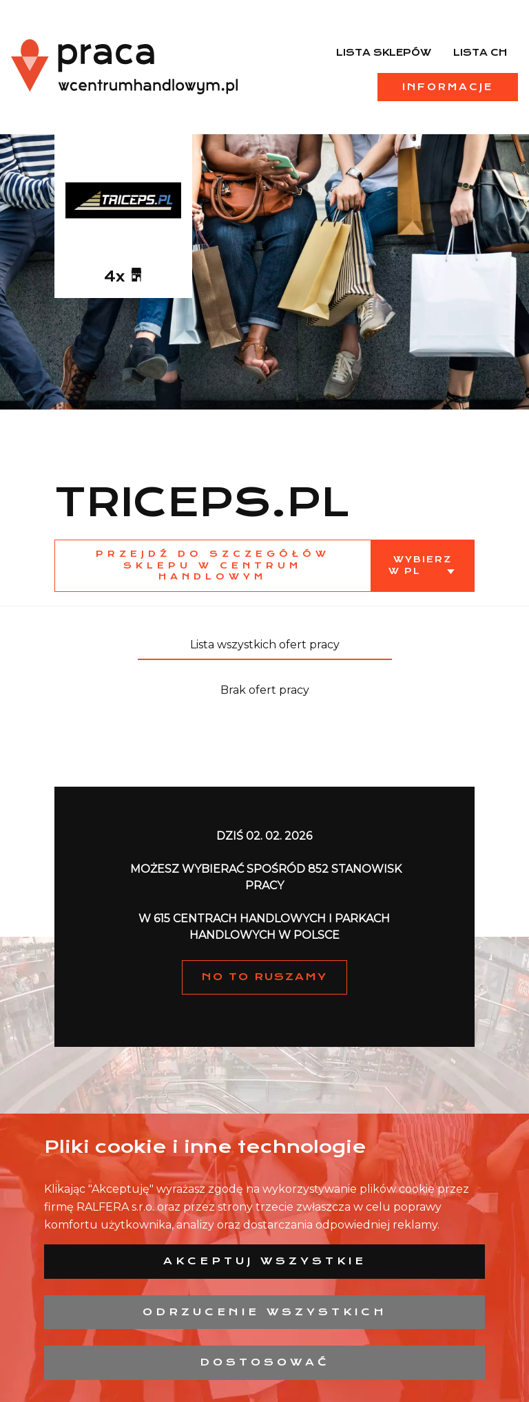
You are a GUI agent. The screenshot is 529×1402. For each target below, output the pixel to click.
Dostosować (265, 1362)
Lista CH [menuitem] (480, 52)
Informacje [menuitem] (447, 86)
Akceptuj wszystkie (264, 1261)
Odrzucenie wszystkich (265, 1312)
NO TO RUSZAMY (264, 976)
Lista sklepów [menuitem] (383, 52)
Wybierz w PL (420, 565)
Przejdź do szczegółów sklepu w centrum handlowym (213, 565)
